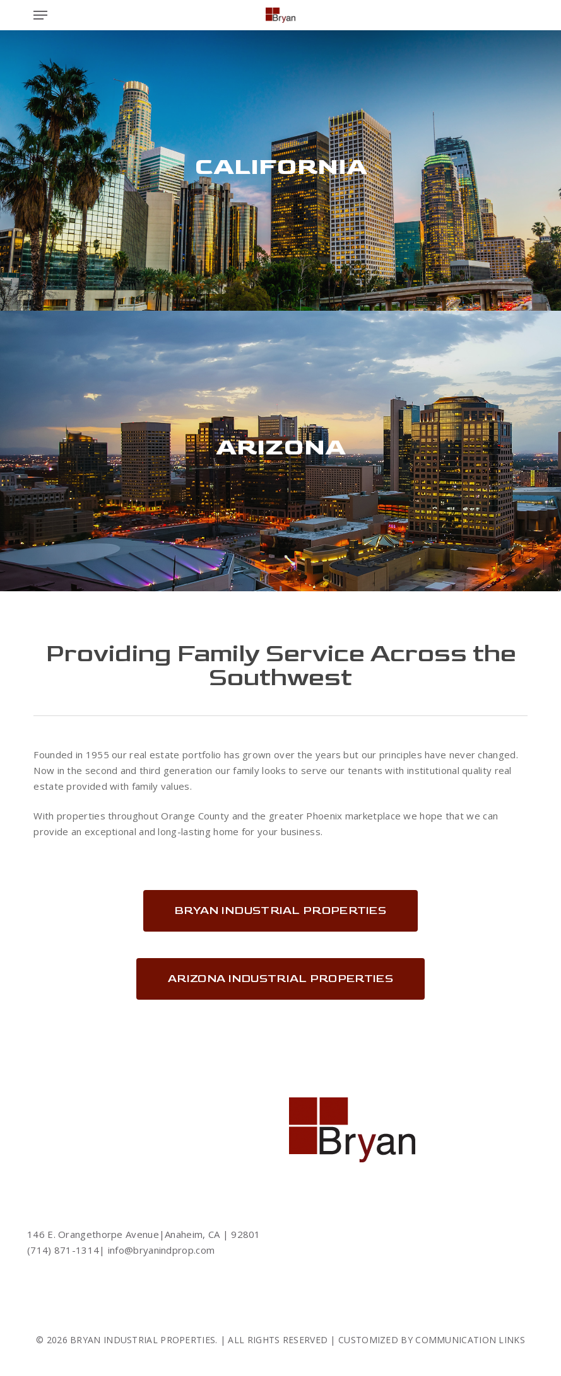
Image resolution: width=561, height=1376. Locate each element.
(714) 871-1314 (63, 1250)
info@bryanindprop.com (160, 1250)
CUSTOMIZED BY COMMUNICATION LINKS (431, 1340)
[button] (40, 15)
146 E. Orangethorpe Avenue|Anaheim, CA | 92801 (144, 1234)
